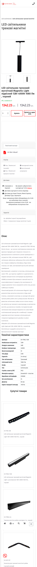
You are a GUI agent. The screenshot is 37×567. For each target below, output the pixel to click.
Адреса (29, 188)
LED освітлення (6, 19)
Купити (16, 113)
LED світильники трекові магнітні (23, 19)
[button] (4, 131)
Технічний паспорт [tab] (11, 146)
